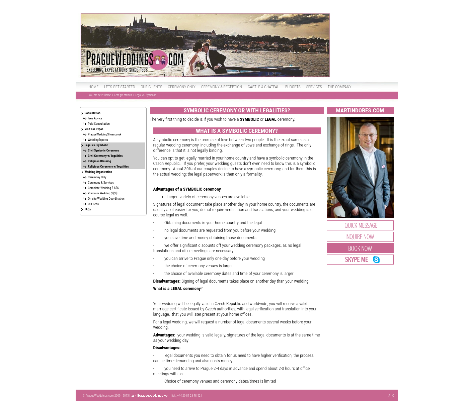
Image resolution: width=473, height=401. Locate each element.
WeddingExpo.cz (98, 139)
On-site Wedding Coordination (106, 198)
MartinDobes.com (360, 110)
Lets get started (119, 87)
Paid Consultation (99, 123)
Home (93, 87)
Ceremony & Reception (221, 87)
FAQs (88, 209)
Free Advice (95, 118)
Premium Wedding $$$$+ (103, 193)
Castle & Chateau (264, 87)
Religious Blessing (99, 161)
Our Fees (93, 204)
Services (314, 87)
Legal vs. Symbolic (96, 145)
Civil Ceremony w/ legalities (105, 156)
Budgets (293, 87)
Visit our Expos (94, 129)
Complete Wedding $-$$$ (103, 188)
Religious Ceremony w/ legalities (108, 166)
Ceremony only (181, 87)
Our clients (151, 87)
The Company (339, 87)
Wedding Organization (98, 172)
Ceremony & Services (101, 182)
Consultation (92, 113)
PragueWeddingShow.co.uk (105, 134)
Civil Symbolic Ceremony (103, 150)
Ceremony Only (97, 177)
